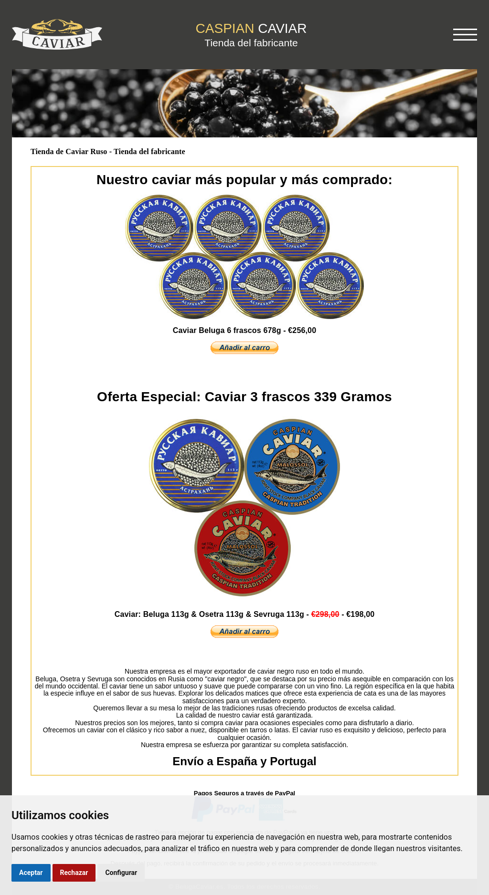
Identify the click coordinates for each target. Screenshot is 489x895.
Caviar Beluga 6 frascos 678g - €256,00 (244, 330)
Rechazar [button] (74, 872)
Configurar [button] (121, 872)
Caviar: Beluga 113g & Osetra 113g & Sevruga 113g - (245, 614)
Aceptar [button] (31, 872)
